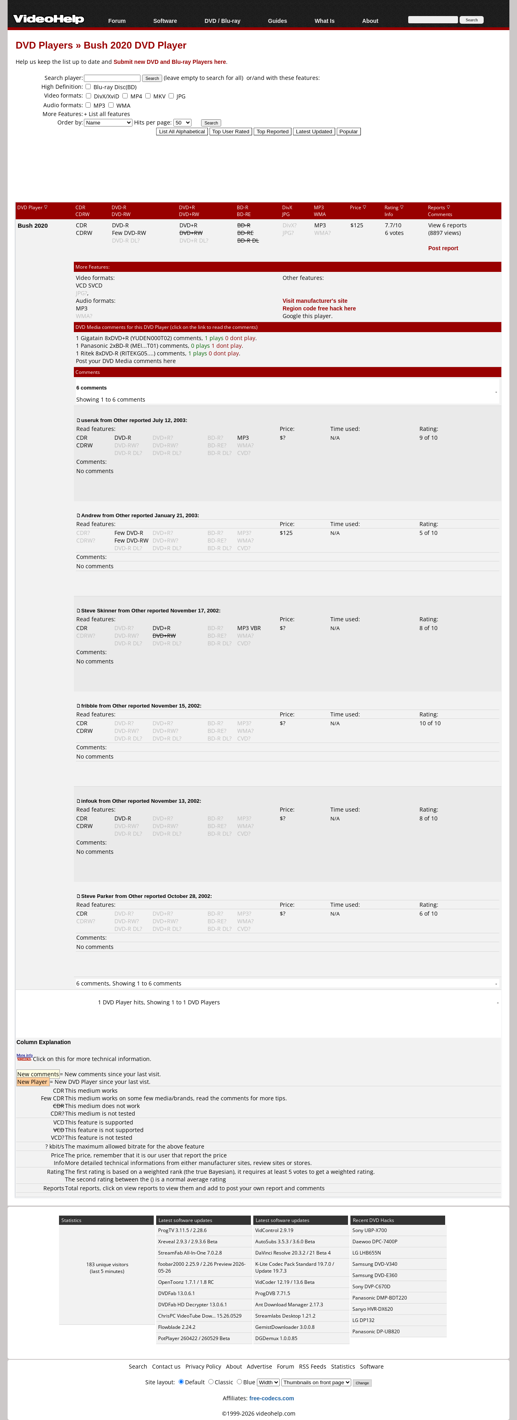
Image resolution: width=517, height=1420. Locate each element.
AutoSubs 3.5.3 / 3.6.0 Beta (285, 1241)
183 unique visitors (107, 1264)
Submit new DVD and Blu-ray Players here (170, 61)
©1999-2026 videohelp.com (258, 1413)
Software (165, 20)
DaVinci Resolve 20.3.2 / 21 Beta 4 (293, 1252)
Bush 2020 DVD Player (134, 44)
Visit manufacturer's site (315, 300)
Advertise (259, 1366)
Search (138, 1366)
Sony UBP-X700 (369, 1230)
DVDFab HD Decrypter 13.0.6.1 (192, 1304)
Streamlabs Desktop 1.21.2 (285, 1315)
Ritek (87, 353)
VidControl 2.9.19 (274, 1230)
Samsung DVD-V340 (374, 1264)
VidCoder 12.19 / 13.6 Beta (285, 1282)
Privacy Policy (203, 1366)
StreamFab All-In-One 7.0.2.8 (190, 1252)
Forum (117, 20)
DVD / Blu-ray (222, 20)
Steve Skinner (98, 610)
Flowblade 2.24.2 (176, 1327)
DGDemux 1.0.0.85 (276, 1338)
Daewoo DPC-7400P (374, 1241)
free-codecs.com (271, 1398)
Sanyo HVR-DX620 (372, 1309)
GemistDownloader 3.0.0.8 (285, 1327)
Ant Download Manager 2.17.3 (289, 1304)
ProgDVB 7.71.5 (272, 1293)
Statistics (343, 1366)
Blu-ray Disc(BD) (115, 87)
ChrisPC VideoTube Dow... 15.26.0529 (200, 1315)
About (370, 20)
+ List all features (107, 114)
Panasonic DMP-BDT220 (379, 1297)
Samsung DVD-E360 (374, 1275)
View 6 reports (447, 225)
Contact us (166, 1366)
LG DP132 (363, 1320)
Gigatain (92, 338)
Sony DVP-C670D (371, 1286)
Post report (443, 248)
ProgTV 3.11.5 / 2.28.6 (182, 1230)
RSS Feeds (312, 1366)
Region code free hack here (319, 308)
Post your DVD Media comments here (126, 361)
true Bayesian (214, 1171)
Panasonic (94, 345)
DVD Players (44, 44)
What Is (325, 20)
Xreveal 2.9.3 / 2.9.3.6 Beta (188, 1241)
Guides (277, 20)
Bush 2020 (33, 225)
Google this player (307, 316)
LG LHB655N (366, 1252)
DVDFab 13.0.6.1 (176, 1293)
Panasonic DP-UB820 (376, 1331)
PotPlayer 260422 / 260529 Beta (194, 1338)
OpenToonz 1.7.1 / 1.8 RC (186, 1282)
